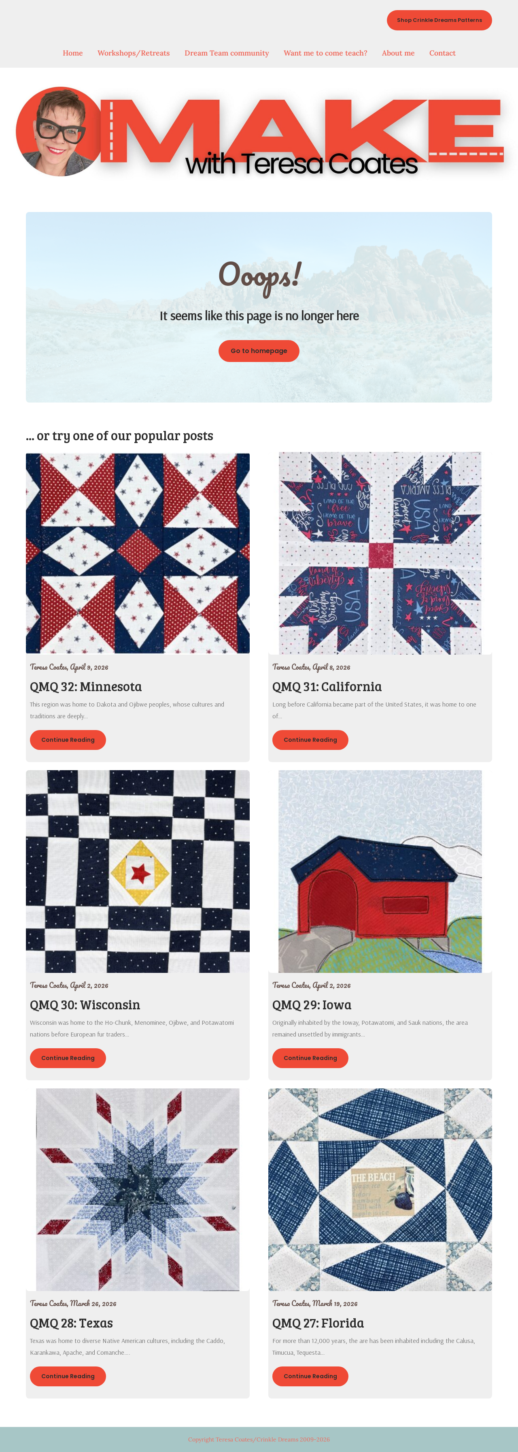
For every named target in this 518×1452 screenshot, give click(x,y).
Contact (442, 53)
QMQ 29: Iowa (312, 1004)
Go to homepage (259, 351)
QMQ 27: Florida (318, 1322)
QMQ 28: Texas (71, 1322)
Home (73, 53)
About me (398, 53)
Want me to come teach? (325, 53)
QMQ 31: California (327, 686)
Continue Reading (68, 740)
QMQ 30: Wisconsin (85, 1004)
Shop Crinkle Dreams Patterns (439, 20)
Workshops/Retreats (134, 53)
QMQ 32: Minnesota (86, 686)
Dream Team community (227, 53)
